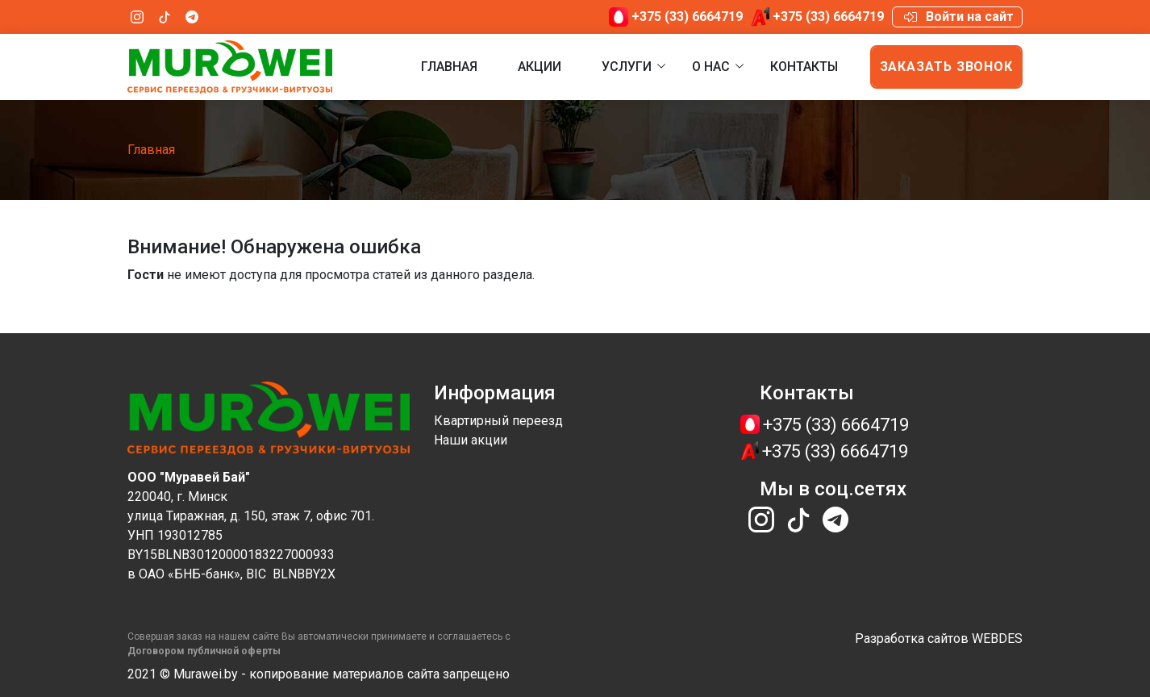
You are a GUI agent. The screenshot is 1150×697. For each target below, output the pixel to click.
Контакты (804, 66)
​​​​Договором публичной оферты (204, 651)
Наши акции (470, 440)
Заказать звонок (947, 66)
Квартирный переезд (498, 420)
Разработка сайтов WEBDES (939, 638)
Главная (449, 66)
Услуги (627, 66)
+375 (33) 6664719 (687, 16)
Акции (539, 66)
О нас (711, 66)
